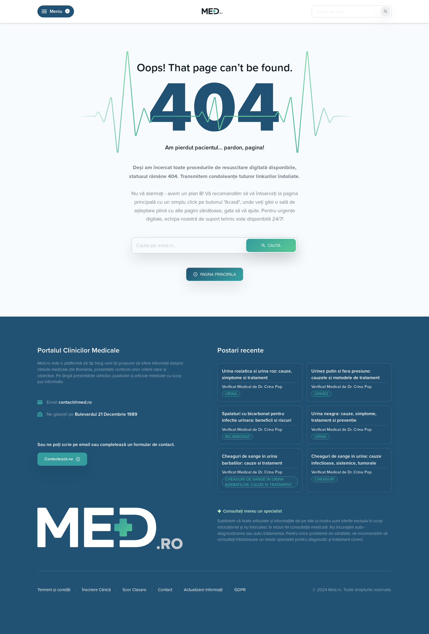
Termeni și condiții (53, 590)
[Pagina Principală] (212, 11)
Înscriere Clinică (96, 590)
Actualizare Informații (203, 590)
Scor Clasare (134, 590)
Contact (165, 590)
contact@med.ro (75, 402)
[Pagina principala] (110, 531)
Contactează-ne (62, 459)
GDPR (240, 590)
